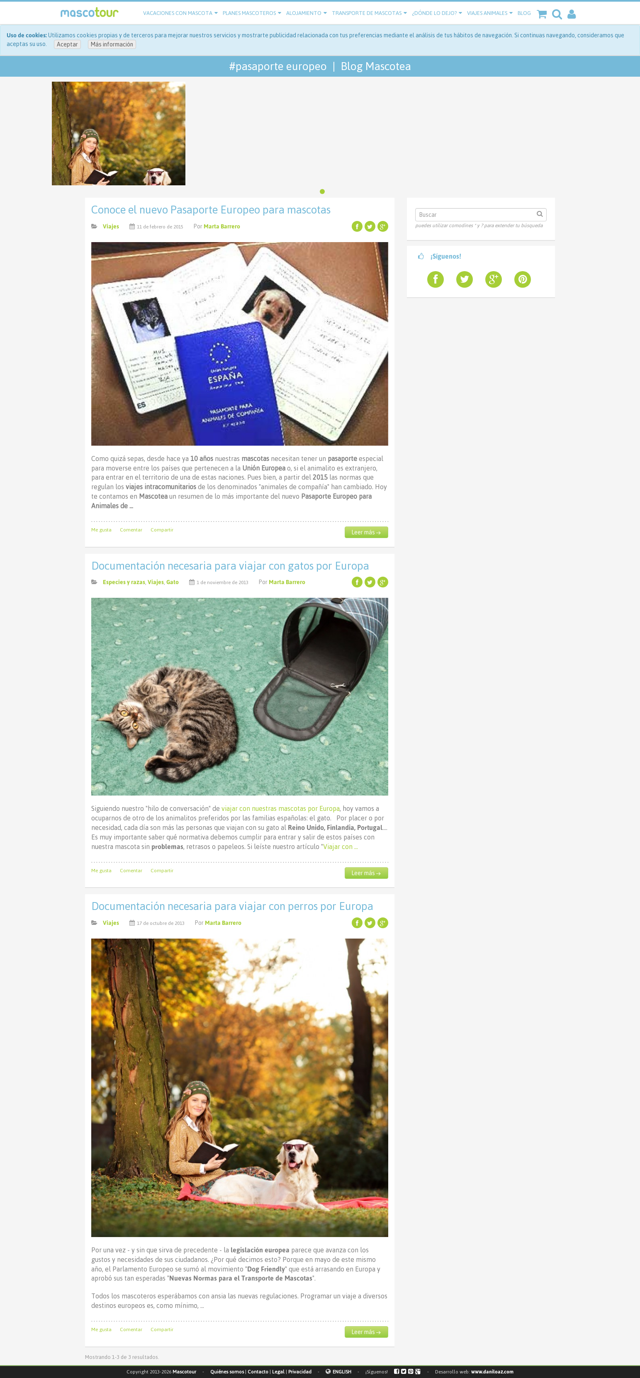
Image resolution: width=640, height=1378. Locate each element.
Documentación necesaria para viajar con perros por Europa (232, 906)
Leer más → (366, 532)
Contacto (258, 1372)
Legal (278, 1372)
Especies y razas (124, 582)
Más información (112, 44)
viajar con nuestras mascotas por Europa (280, 808)
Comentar (131, 530)
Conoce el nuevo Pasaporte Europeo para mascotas (211, 210)
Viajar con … (340, 846)
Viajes (111, 226)
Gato (172, 582)
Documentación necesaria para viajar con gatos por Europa (230, 566)
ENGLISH (342, 1372)
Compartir (162, 530)
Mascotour (184, 1372)
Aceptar (67, 44)
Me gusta (101, 530)
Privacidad (299, 1372)
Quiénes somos (227, 1372)
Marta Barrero (222, 226)
